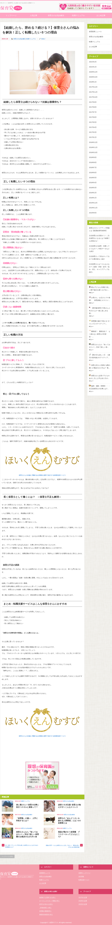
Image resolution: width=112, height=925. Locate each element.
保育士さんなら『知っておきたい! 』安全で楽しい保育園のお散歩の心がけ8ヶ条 (27, 834)
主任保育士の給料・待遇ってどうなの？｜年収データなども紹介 (99, 248)
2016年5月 (93, 177)
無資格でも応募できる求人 (47, 897)
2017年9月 (93, 102)
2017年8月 (93, 107)
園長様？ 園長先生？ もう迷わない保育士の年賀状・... (99, 334)
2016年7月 (93, 167)
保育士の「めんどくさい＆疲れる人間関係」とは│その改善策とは (69, 820)
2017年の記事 (83, 897)
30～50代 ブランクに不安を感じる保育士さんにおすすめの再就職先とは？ (21, 846)
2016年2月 (93, 193)
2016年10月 (93, 152)
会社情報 (81, 876)
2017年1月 (93, 137)
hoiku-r (43, 39)
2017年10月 (93, 97)
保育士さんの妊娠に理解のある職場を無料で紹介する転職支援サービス (42, 475)
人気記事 (33, 15)
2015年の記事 (83, 904)
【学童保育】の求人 (45, 907)
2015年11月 (93, 208)
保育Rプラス (17, 873)
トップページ (11, 15)
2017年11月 (93, 92)
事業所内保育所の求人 (46, 914)
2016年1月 (93, 198)
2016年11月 (93, 147)
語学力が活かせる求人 (46, 904)
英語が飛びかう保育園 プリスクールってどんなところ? (69, 834)
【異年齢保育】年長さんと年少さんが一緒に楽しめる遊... (99, 310)
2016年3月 (93, 187)
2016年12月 (93, 142)
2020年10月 (93, 77)
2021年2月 (93, 62)
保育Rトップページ (84, 873)
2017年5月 (93, 122)
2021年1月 (93, 67)
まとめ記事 (100, 15)
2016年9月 (93, 157)
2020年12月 (93, 72)
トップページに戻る (7, 856)
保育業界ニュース (95, 31)
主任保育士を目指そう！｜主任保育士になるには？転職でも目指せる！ (99, 238)
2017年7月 (93, 112)
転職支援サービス (84, 880)
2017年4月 (93, 127)
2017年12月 (93, 87)
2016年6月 (93, 172)
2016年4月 (93, 182)
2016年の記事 (83, 901)
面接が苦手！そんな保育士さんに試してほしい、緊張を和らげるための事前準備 (62, 846)
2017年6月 (93, 117)
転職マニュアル (78, 15)
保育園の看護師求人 (45, 911)
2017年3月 (93, 132)
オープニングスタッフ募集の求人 (49, 901)
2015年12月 (93, 203)
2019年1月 (93, 82)
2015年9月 (93, 213)
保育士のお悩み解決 (56, 15)
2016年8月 (93, 162)
